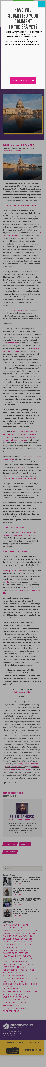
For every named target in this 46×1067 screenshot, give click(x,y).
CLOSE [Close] (41, 4)
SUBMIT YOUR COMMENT (23, 80)
